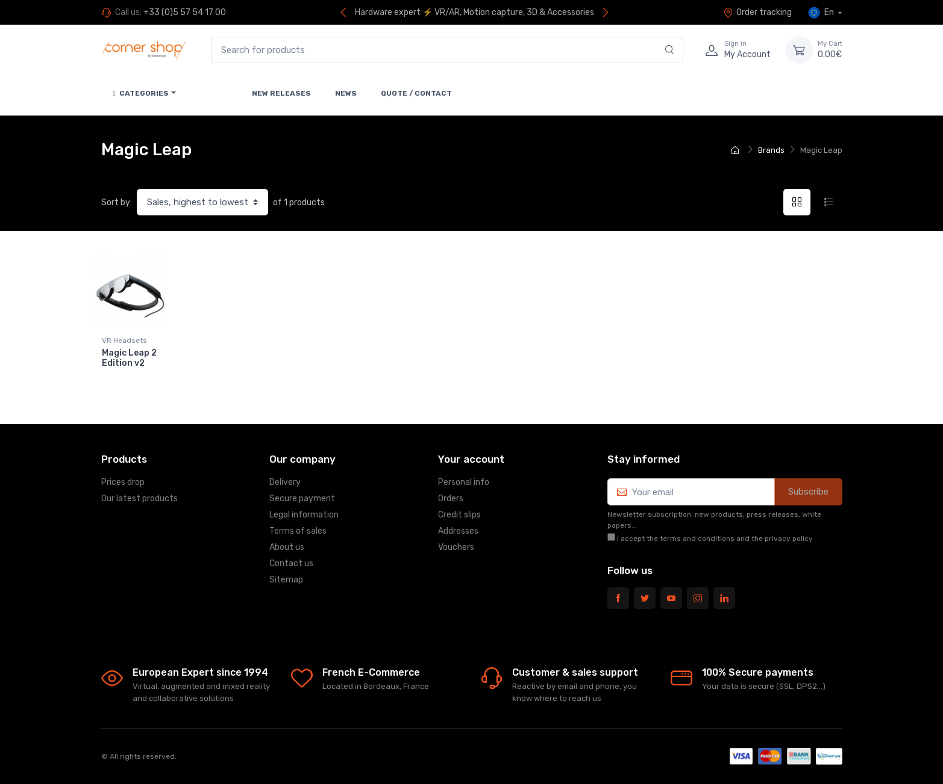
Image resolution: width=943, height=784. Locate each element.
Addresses (458, 531)
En (822, 13)
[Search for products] (447, 50)
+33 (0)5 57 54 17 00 (184, 12)
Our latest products (139, 498)
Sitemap (286, 580)
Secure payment (302, 498)
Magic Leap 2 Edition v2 (129, 358)
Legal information (304, 515)
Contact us (291, 563)
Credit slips (459, 515)
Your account (471, 459)
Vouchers (456, 547)
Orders (450, 498)
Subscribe (808, 491)
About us (286, 547)
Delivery (285, 482)
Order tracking (757, 12)
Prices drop (123, 482)
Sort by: (116, 202)
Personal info (463, 482)
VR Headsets (124, 340)
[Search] (669, 50)
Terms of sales (298, 531)
